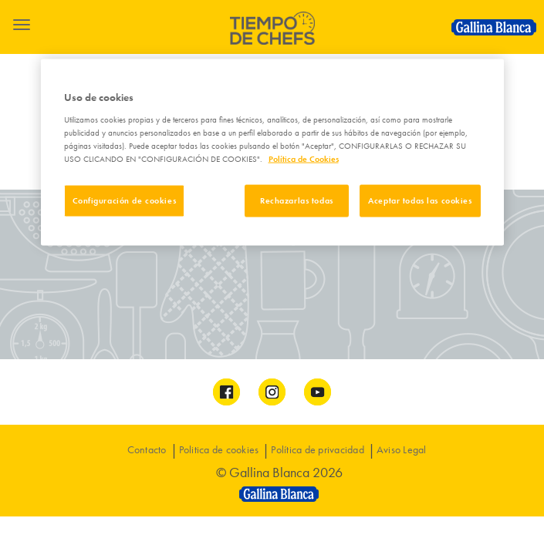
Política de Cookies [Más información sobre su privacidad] (304, 158)
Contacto (147, 449)
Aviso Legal (402, 449)
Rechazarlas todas (296, 199)
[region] (272, 152)
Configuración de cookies (125, 199)
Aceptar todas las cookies (419, 199)
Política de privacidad (317, 449)
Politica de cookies (219, 449)
